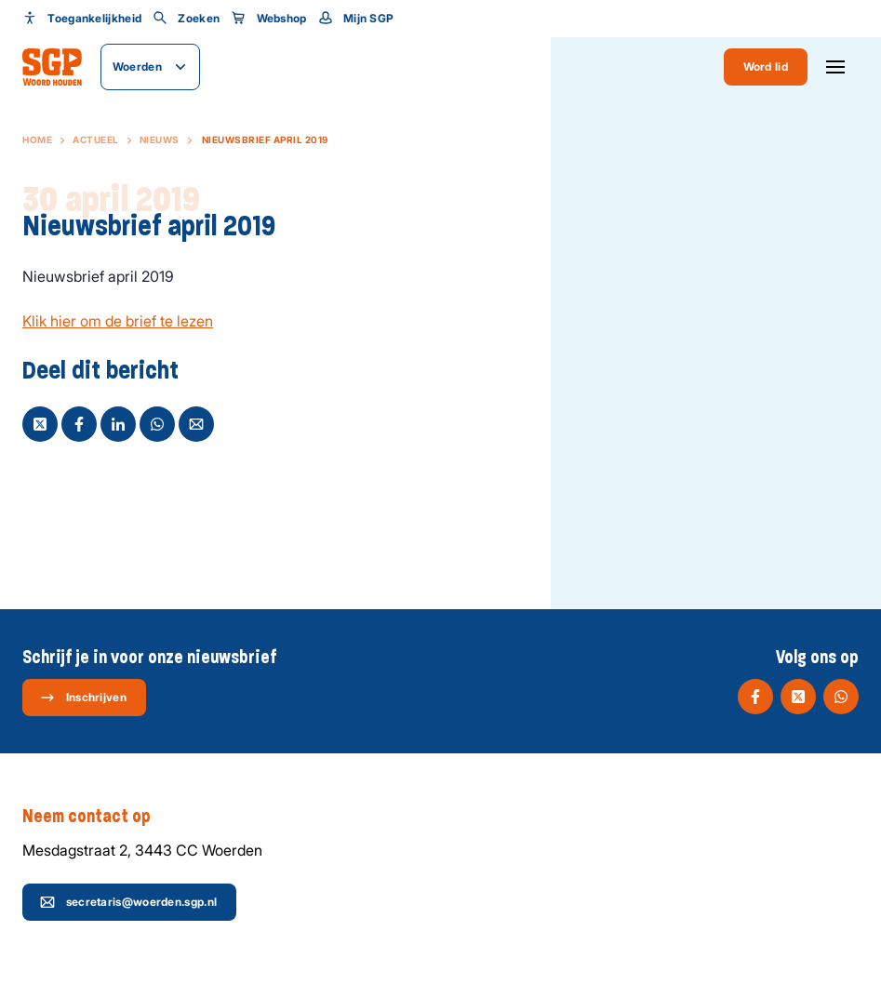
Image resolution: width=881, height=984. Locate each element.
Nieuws (160, 139)
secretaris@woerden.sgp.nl (129, 902)
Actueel (96, 139)
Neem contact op (95, 816)
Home (37, 139)
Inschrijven (83, 697)
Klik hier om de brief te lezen (117, 321)
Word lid (765, 66)
